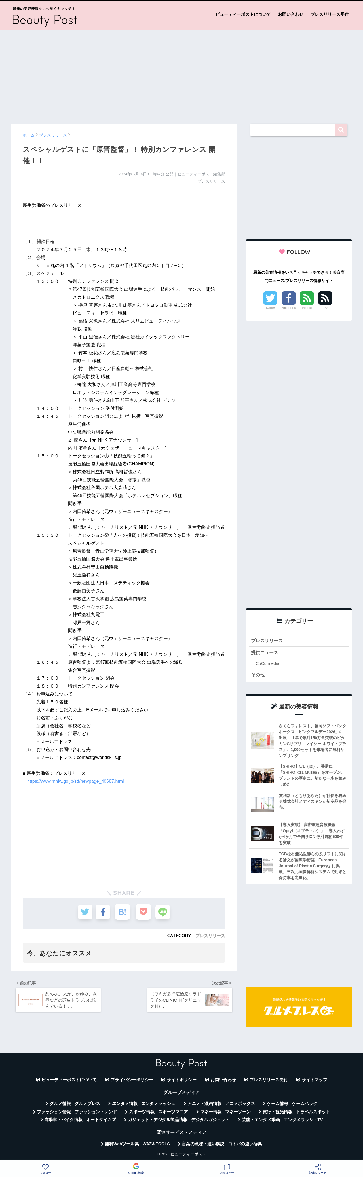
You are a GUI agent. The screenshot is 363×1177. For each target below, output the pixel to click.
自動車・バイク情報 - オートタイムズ (80, 1121)
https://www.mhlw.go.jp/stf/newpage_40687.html (75, 781)
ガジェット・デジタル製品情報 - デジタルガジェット (178, 1121)
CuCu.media (267, 664)
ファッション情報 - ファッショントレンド (77, 1113)
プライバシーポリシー (132, 1081)
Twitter (270, 308)
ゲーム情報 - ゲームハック (292, 1105)
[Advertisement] (181, 74)
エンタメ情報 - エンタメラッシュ (143, 1105)
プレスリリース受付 (330, 14)
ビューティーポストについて (243, 14)
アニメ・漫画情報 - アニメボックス (221, 1105)
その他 (258, 676)
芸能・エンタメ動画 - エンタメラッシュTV (282, 1121)
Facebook (289, 308)
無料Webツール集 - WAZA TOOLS (137, 1145)
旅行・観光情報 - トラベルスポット (296, 1113)
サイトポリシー (182, 1081)
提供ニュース (265, 653)
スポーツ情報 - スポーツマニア (158, 1113)
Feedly (307, 308)
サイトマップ (314, 1081)
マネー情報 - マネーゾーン (225, 1113)
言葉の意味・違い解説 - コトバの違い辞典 (222, 1145)
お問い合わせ (290, 14)
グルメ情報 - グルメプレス (75, 1105)
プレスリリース (209, 935)
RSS (325, 308)
